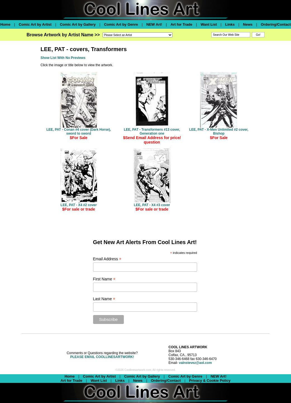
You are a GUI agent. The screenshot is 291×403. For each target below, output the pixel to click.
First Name (104, 279)
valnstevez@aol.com (195, 363)
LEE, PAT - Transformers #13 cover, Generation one (152, 131)
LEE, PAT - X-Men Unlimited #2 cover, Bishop (219, 131)
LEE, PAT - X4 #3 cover (152, 205)
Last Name (104, 299)
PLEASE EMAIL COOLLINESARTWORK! (102, 357)
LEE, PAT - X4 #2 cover (79, 205)
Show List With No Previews (63, 58)
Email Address (107, 259)
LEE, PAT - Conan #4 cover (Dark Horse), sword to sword (78, 131)
